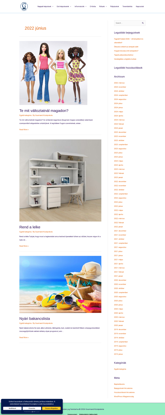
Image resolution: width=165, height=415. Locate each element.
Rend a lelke (31, 227)
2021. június (119, 252)
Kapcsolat (140, 6)
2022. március (120, 216)
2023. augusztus (120, 147)
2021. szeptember (121, 240)
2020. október (119, 284)
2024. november (120, 87)
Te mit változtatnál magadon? (46, 110)
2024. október (119, 91)
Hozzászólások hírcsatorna (125, 386)
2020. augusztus (120, 292)
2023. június (119, 155)
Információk (79, 6)
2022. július (118, 199)
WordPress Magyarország (124, 390)
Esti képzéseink (63, 6)
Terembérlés (127, 6)
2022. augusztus (120, 195)
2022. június (119, 203)
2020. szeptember (121, 288)
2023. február (119, 171)
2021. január (119, 272)
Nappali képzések (44, 6)
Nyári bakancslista (36, 318)
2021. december (120, 228)
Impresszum (72, 408)
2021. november (120, 232)
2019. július (118, 345)
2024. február (119, 123)
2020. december (120, 276)
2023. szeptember (121, 143)
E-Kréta (93, 6)
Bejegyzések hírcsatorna (124, 382)
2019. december (120, 324)
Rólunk (102, 6)
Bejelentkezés (119, 378)
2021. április (119, 260)
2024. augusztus (120, 99)
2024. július (118, 103)
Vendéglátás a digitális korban (126, 59)
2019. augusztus (120, 341)
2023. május (119, 159)
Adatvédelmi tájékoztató (88, 408)
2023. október (119, 139)
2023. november (120, 135)
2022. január (119, 224)
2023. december (120, 131)
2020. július (118, 296)
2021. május (119, 256)
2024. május (119, 111)
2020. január (119, 320)
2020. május (119, 304)
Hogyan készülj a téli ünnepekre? (127, 51)
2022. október (119, 187)
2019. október (119, 332)
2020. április (119, 308)
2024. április (119, 115)
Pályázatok (114, 6)
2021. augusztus (120, 244)
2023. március (120, 167)
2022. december (120, 179)
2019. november (120, 328)
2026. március (120, 83)
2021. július (118, 248)
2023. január (119, 175)
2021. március (120, 264)
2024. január (119, 127)
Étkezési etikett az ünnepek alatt (126, 47)
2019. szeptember (121, 337)
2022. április (119, 212)
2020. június (119, 300)
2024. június (119, 107)
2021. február (119, 268)
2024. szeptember (121, 95)
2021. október (119, 236)
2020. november (120, 280)
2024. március (120, 119)
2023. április (119, 163)
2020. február (119, 316)
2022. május (119, 208)
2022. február (119, 220)
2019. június (119, 349)
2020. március (120, 312)
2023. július (118, 151)
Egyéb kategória (25, 115)
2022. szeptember (121, 191)
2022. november (120, 183)
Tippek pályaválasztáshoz (124, 55)
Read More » (24, 130)
